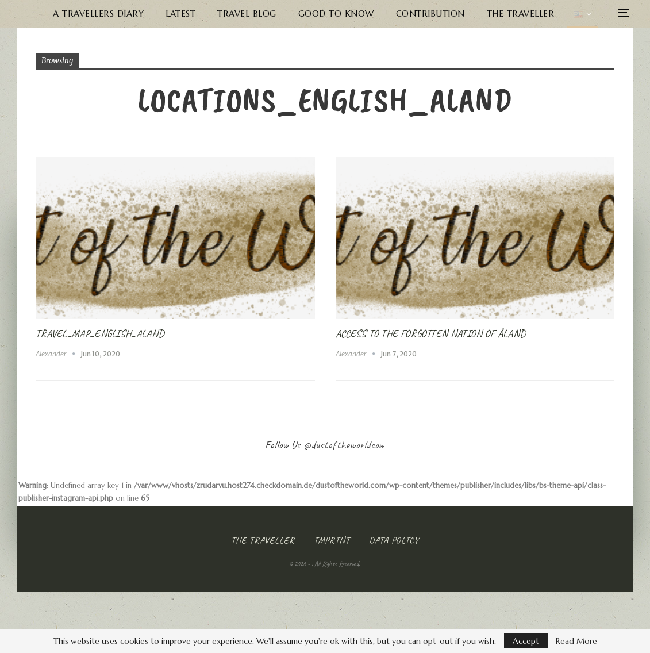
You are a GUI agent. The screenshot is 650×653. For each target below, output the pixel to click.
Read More (576, 641)
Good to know (355, 13)
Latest (199, 13)
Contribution (448, 13)
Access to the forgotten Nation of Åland (431, 333)
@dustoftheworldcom (344, 445)
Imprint (332, 540)
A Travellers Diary (117, 13)
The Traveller (539, 13)
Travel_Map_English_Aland (100, 333)
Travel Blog (265, 13)
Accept (526, 641)
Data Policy (394, 540)
